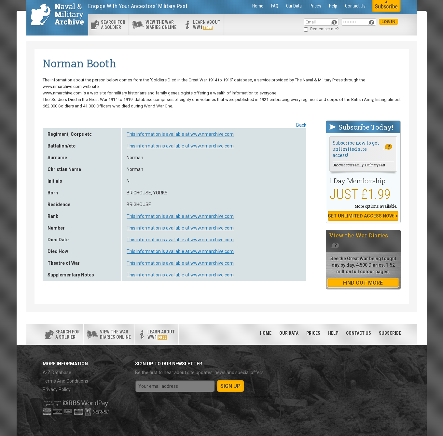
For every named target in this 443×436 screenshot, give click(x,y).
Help (333, 5)
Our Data (294, 5)
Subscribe (390, 333)
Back (301, 125)
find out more (363, 283)
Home (257, 5)
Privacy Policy (57, 389)
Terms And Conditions (65, 381)
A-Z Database (57, 372)
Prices (315, 5)
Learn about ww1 (206, 25)
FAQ (274, 5)
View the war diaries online (160, 25)
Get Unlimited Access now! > (363, 215)
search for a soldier (113, 25)
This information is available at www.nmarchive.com (180, 134)
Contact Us (355, 5)
